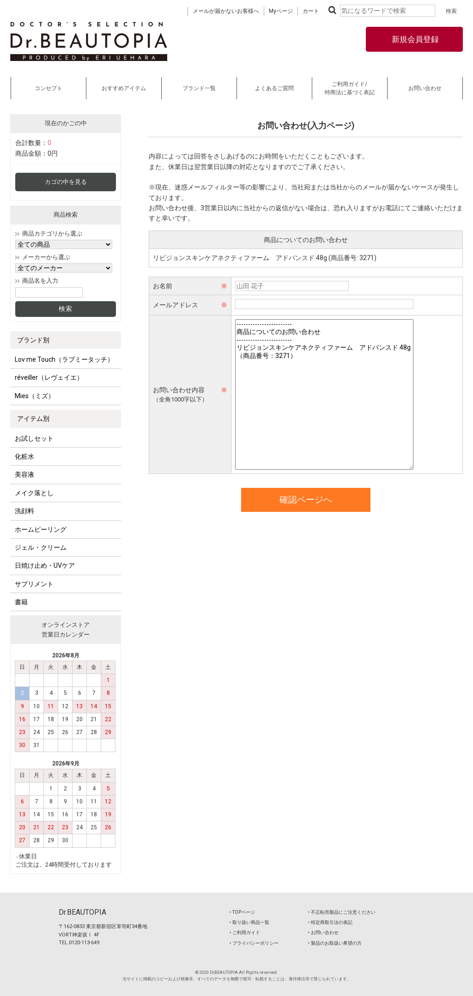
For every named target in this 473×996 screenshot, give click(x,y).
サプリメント (34, 584)
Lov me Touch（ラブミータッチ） (64, 359)
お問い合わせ (425, 88)
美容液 (24, 474)
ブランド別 (33, 340)
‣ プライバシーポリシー (254, 943)
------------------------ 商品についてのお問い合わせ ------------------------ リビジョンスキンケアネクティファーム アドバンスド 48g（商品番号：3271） (324, 394)
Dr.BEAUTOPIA (82, 912)
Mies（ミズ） (35, 396)
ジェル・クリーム (41, 547)
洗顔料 (24, 511)
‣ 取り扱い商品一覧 (249, 922)
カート (311, 11)
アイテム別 (33, 418)
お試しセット (34, 438)
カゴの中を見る (66, 181)
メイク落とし (34, 493)
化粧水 (24, 456)
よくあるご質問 (274, 88)
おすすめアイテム (124, 88)
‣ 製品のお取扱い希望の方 (335, 943)
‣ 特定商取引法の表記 (330, 922)
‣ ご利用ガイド (245, 932)
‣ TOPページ (242, 912)
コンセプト (48, 88)
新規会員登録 (414, 39)
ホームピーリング (41, 529)
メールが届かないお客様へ (226, 11)
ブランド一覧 (199, 88)
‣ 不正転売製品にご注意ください (342, 912)
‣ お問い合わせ (323, 932)
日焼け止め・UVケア (45, 565)
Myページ (281, 11)
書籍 (21, 602)
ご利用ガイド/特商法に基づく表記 (350, 88)
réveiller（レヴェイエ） (49, 377)
